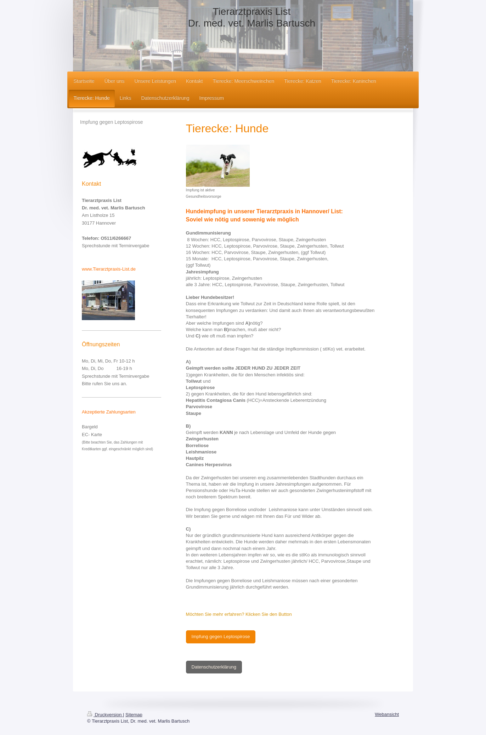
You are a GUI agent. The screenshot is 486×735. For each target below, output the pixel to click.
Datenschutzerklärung (214, 667)
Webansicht (387, 714)
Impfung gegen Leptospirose (221, 636)
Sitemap (133, 714)
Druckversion (105, 714)
